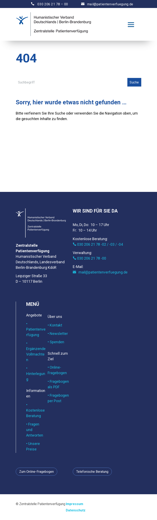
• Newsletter (58, 333)
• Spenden (56, 342)
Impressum (74, 504)
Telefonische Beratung (92, 472)
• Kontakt (55, 325)
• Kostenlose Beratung (35, 410)
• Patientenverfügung (36, 329)
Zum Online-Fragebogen (36, 472)
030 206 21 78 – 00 (46, 4)
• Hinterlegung (35, 373)
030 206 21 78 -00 (89, 258)
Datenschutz (75, 510)
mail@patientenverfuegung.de (103, 4)
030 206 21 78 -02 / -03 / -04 (98, 244)
